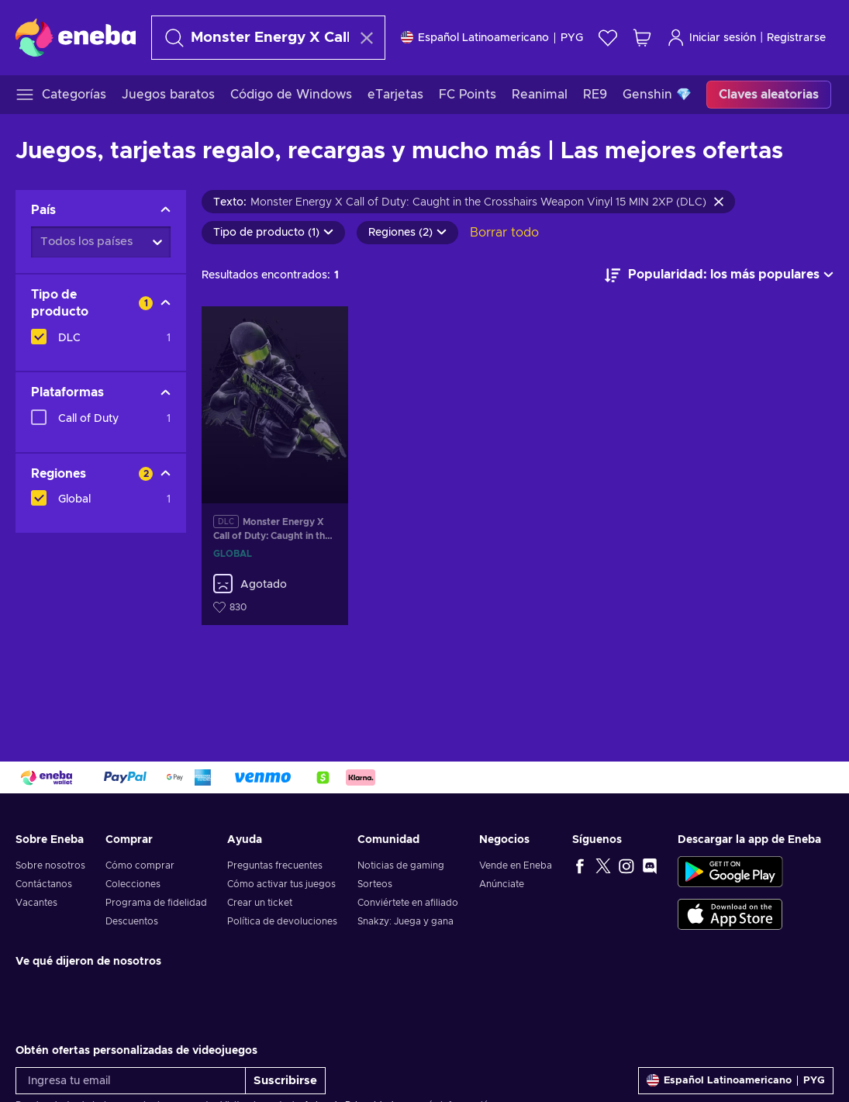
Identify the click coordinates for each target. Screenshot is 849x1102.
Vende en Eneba (515, 865)
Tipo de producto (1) (273, 232)
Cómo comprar (139, 865)
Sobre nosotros (50, 865)
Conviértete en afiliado (407, 902)
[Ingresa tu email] (131, 1080)
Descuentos (131, 921)
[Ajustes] (492, 37)
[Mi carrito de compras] (642, 38)
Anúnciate (501, 884)
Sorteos (374, 884)
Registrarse (796, 38)
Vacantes (36, 902)
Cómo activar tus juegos (281, 884)
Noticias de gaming (400, 865)
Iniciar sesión (711, 37)
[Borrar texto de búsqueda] (367, 38)
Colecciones (132, 884)
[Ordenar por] (719, 275)
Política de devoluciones (282, 921)
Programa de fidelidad (156, 902)
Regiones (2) (407, 232)
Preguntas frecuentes (275, 865)
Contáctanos (44, 884)
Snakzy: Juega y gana (405, 921)
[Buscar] (254, 37)
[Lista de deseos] (608, 38)
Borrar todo (504, 232)
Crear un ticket (259, 902)
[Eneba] (76, 37)
